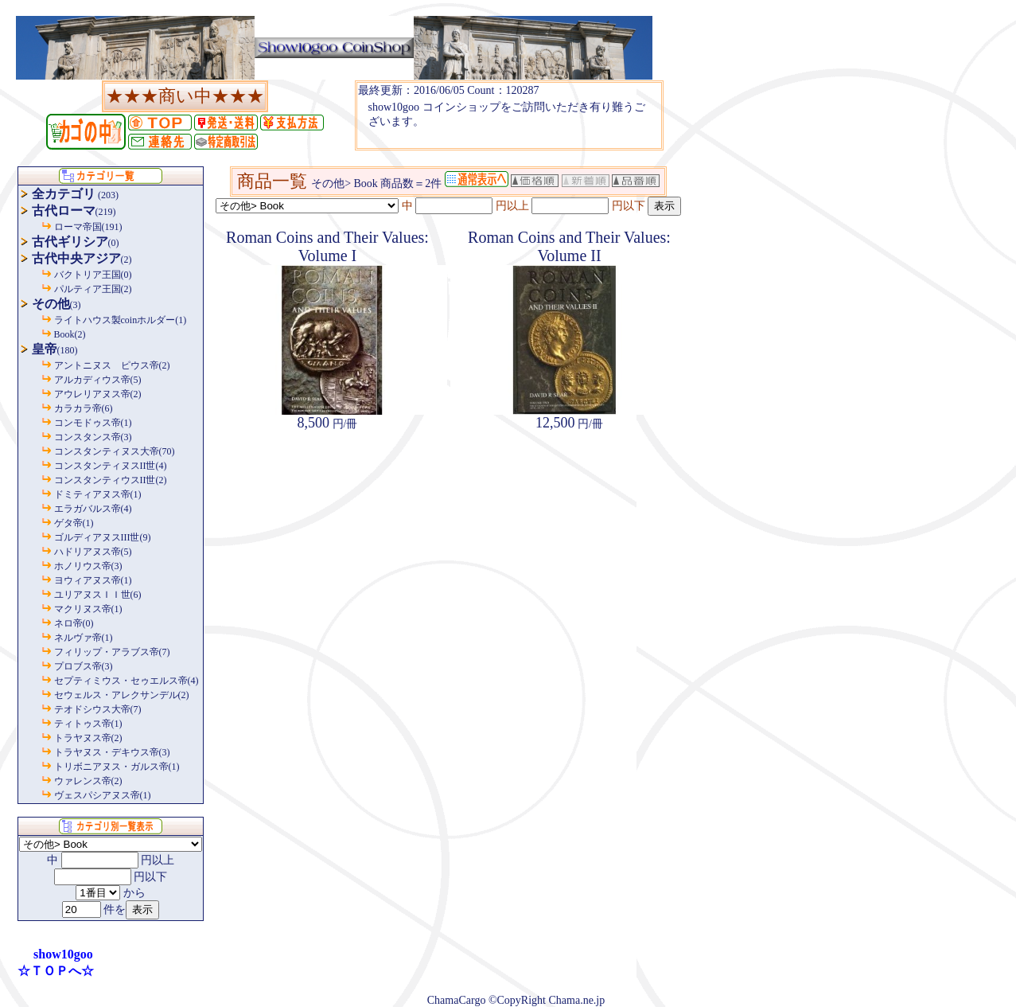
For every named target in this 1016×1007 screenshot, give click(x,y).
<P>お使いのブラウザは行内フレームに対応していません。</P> (509, 115)
